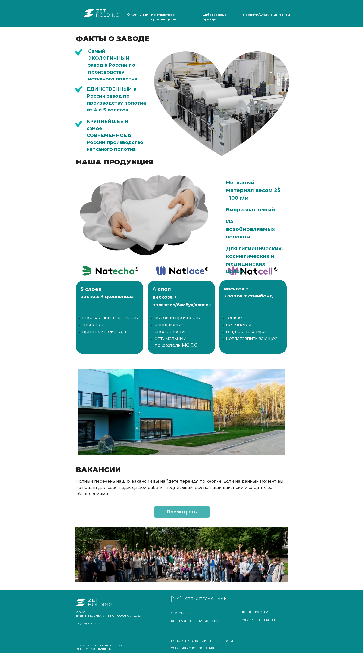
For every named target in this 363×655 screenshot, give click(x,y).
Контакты (281, 15)
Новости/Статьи (257, 15)
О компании (137, 14)
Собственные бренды (215, 17)
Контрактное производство (164, 17)
